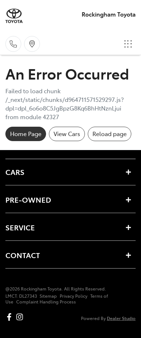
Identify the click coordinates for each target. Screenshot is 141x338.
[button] (128, 44)
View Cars (67, 134)
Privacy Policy (73, 296)
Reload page (109, 134)
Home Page (25, 134)
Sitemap (48, 296)
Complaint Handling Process (46, 302)
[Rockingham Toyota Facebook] (10, 317)
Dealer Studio (121, 318)
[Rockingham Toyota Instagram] (21, 317)
